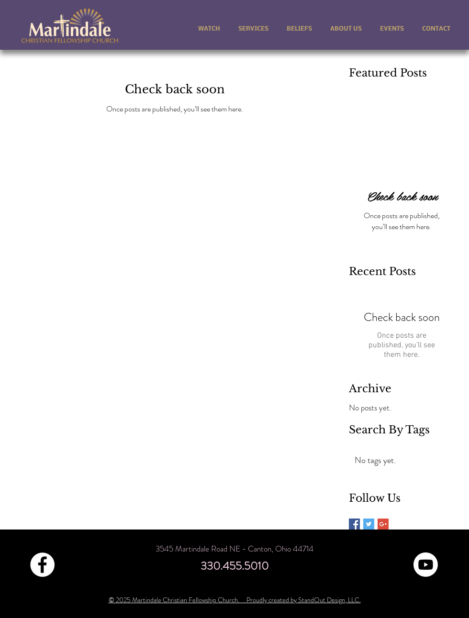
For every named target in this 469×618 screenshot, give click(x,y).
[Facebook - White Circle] (42, 564)
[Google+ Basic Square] (383, 524)
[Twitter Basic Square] (368, 524)
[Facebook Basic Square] (354, 524)
